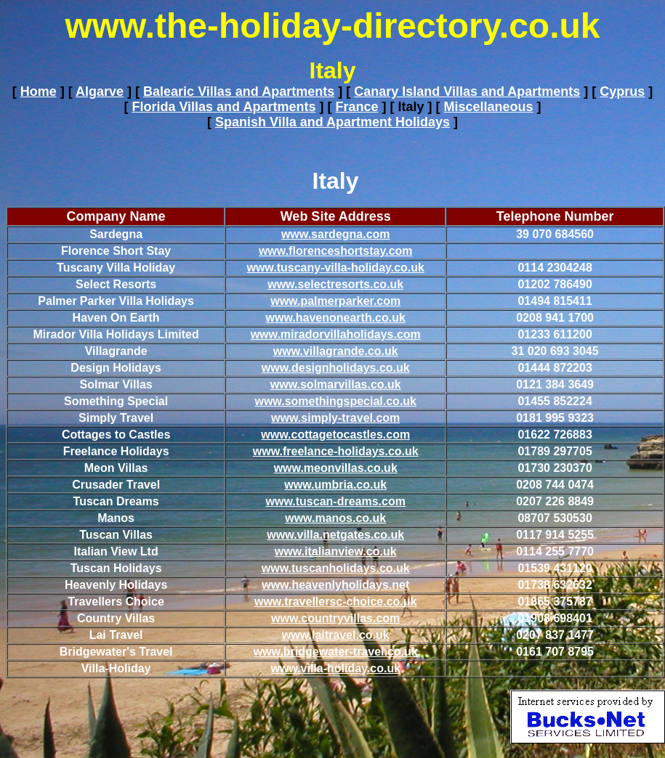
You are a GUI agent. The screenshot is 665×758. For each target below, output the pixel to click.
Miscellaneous (488, 106)
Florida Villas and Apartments (223, 106)
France (356, 106)
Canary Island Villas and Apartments (467, 91)
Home (38, 91)
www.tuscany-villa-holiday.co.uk (335, 267)
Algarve (100, 91)
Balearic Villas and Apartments (238, 91)
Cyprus (622, 91)
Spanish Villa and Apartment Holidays (332, 122)
